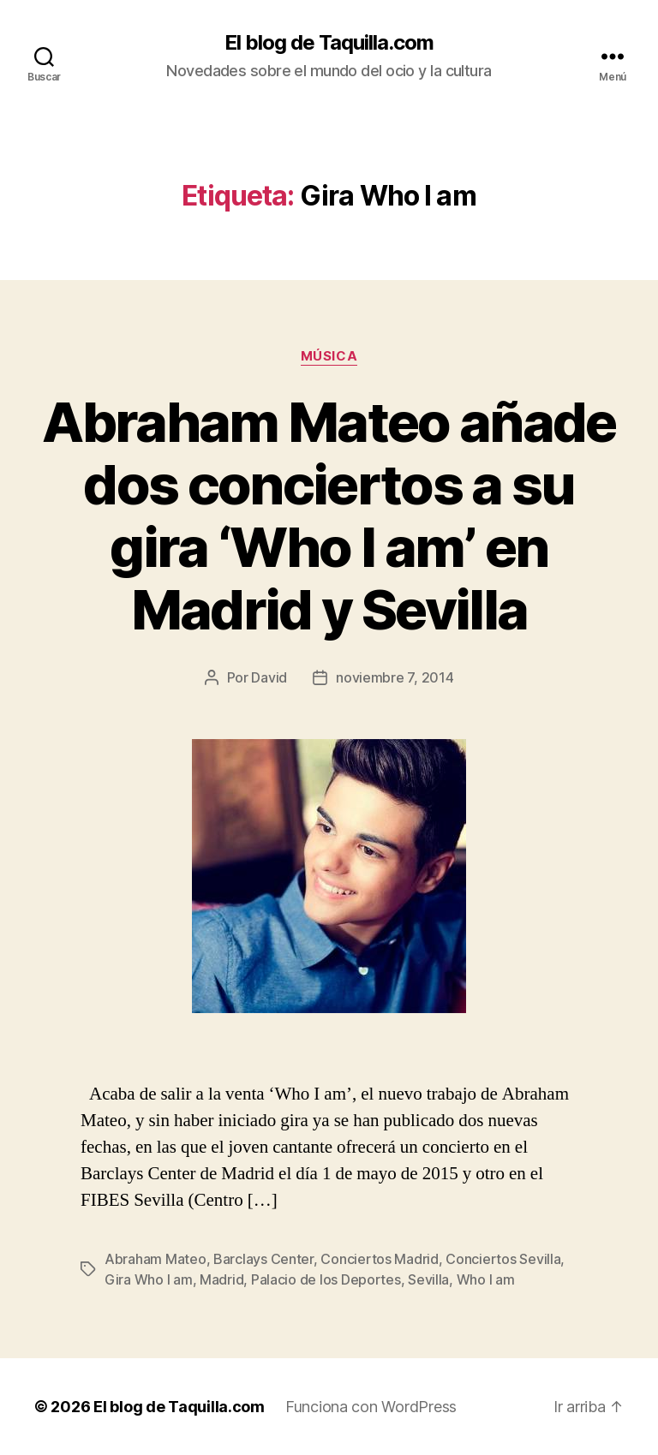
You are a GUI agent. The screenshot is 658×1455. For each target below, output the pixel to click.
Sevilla (428, 1279)
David (269, 677)
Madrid (221, 1279)
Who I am (486, 1279)
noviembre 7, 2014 (394, 677)
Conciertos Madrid (379, 1258)
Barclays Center (263, 1258)
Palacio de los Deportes (326, 1279)
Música (329, 356)
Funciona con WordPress (371, 1407)
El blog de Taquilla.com (329, 43)
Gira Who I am (149, 1279)
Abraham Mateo (155, 1258)
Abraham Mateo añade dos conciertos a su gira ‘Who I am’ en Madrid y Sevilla (328, 515)
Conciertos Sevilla (503, 1258)
